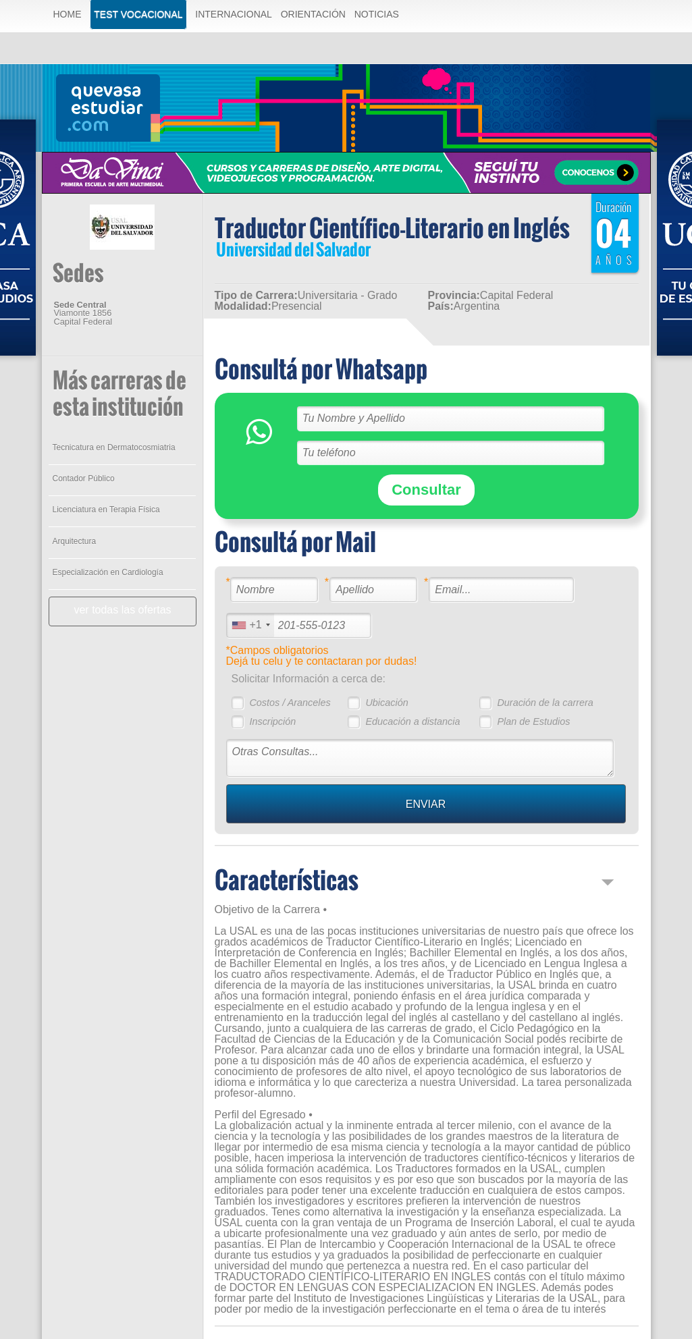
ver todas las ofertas (122, 610)
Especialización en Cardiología (108, 572)
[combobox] (250, 625)
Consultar (426, 489)
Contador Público (84, 478)
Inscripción (272, 721)
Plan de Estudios (533, 721)
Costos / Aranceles (289, 702)
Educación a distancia (412, 721)
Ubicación (386, 702)
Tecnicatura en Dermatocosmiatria (114, 447)
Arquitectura (75, 541)
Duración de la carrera (545, 702)
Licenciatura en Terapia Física (106, 509)
